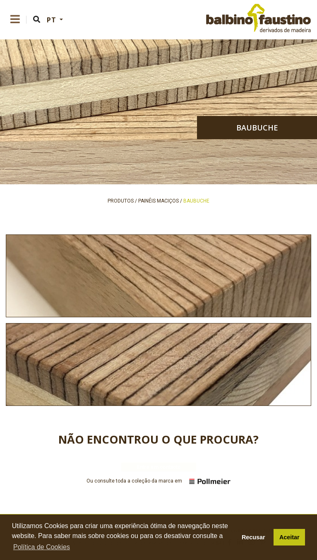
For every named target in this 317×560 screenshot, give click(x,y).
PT (52, 19)
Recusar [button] (253, 537)
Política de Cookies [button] (41, 546)
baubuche (257, 128)
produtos (121, 201)
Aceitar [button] (289, 537)
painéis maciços (158, 201)
